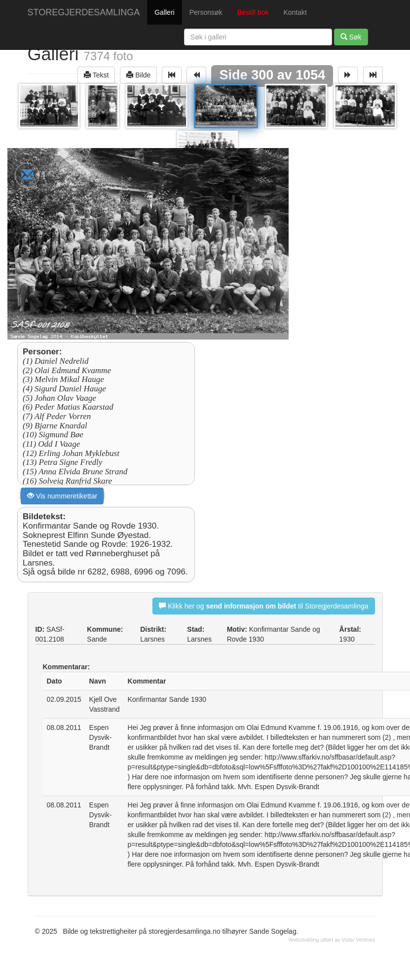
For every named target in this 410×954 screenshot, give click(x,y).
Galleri (164, 12)
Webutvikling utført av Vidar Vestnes (331, 940)
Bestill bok (253, 12)
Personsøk (206, 12)
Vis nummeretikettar (62, 496)
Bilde (138, 75)
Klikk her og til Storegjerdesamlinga (263, 606)
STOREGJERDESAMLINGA (84, 12)
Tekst (96, 75)
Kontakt (294, 12)
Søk (351, 37)
